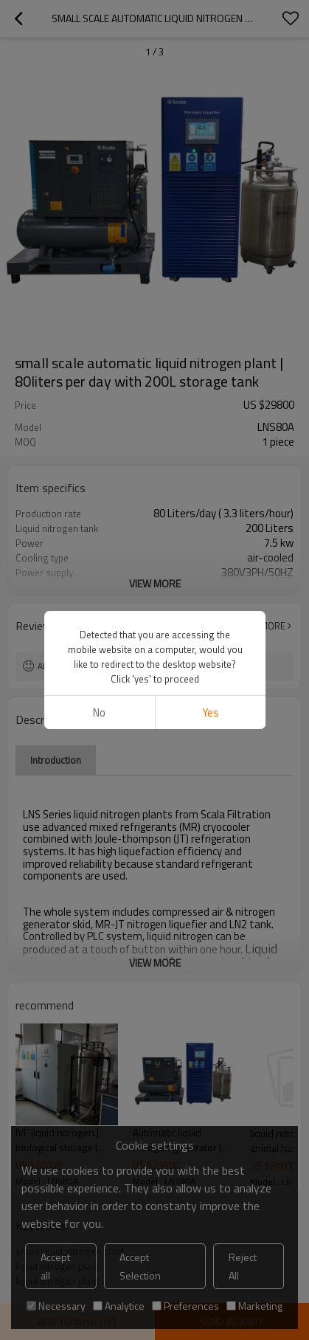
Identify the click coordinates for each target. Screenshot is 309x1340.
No (99, 712)
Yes (209, 712)
